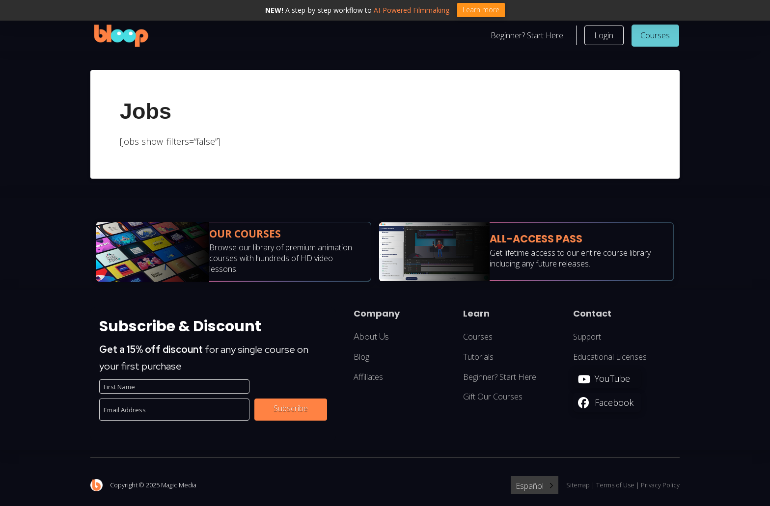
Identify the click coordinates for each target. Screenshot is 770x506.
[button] (604, 36)
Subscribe (291, 409)
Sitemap (578, 485)
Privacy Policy (660, 485)
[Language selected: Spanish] (534, 486)
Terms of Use (615, 485)
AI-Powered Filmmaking (411, 10)
